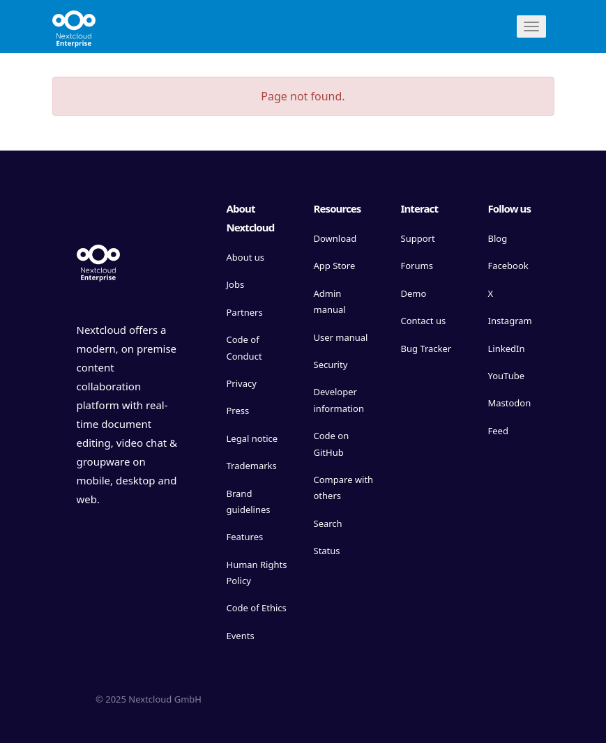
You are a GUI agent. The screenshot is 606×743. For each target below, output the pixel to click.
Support (418, 238)
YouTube (506, 375)
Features (245, 536)
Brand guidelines (249, 501)
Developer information (339, 399)
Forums (417, 265)
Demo (414, 293)
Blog (498, 238)
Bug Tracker (426, 348)
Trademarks (252, 465)
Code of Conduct (244, 347)
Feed (498, 430)
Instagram (510, 320)
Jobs (236, 284)
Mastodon (509, 403)
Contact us (423, 320)
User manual (341, 337)
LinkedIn (506, 348)
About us (246, 257)
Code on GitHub (331, 443)
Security (331, 364)
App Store (335, 265)
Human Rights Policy (257, 572)
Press (238, 410)
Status (327, 550)
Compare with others (344, 487)
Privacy (242, 383)
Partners (245, 312)
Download (335, 238)
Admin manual (330, 301)
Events (241, 635)
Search (328, 523)
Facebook (508, 265)
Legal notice (252, 438)
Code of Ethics (257, 608)
